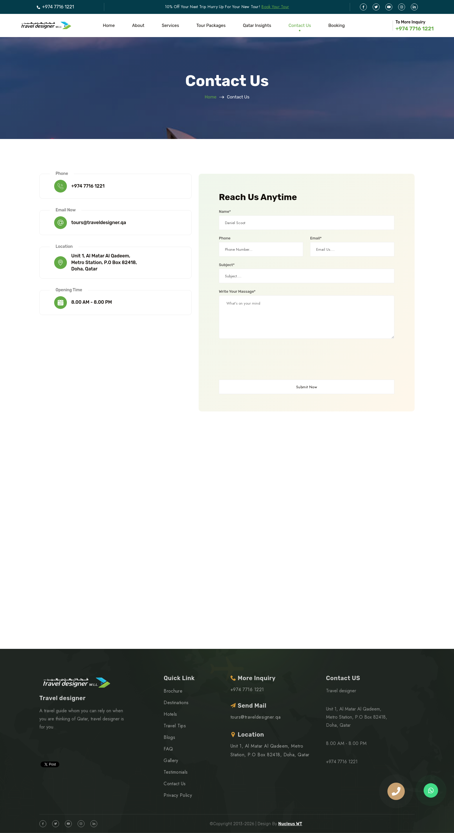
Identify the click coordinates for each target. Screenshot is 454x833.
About (138, 25)
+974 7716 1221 (55, 7)
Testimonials (176, 772)
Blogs (169, 737)
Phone (224, 238)
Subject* (227, 265)
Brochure (173, 691)
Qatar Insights (257, 25)
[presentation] (263, 359)
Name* (225, 211)
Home (109, 25)
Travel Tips (175, 725)
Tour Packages (211, 25)
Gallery (171, 760)
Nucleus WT (290, 823)
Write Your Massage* (237, 291)
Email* (316, 238)
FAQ (168, 749)
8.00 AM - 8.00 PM (91, 302)
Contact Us (299, 25)
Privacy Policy (178, 795)
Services (170, 25)
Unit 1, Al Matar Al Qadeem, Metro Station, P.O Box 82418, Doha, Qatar (104, 262)
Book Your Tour (275, 7)
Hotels (170, 714)
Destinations (176, 702)
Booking (336, 25)
